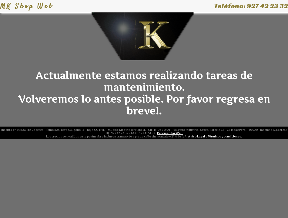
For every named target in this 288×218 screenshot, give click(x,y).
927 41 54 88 (147, 133)
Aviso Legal (196, 136)
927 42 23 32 (267, 6)
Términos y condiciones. (225, 136)
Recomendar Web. (170, 133)
